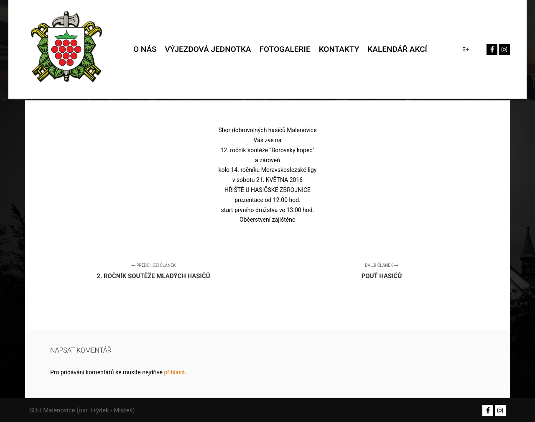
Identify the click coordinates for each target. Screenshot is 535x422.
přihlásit (174, 372)
